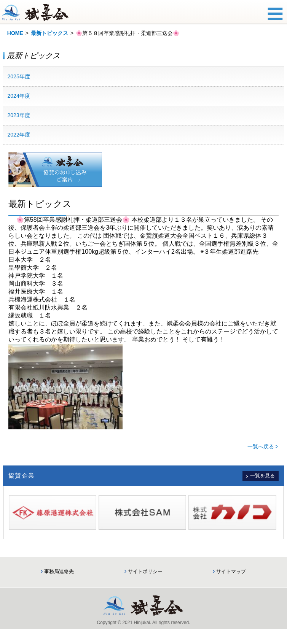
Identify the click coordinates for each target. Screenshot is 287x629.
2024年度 (19, 96)
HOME (15, 33)
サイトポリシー (145, 571)
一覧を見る (262, 475)
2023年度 (19, 115)
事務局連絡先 (59, 571)
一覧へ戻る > (263, 446)
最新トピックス (49, 33)
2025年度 (19, 76)
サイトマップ (231, 571)
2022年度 (19, 135)
